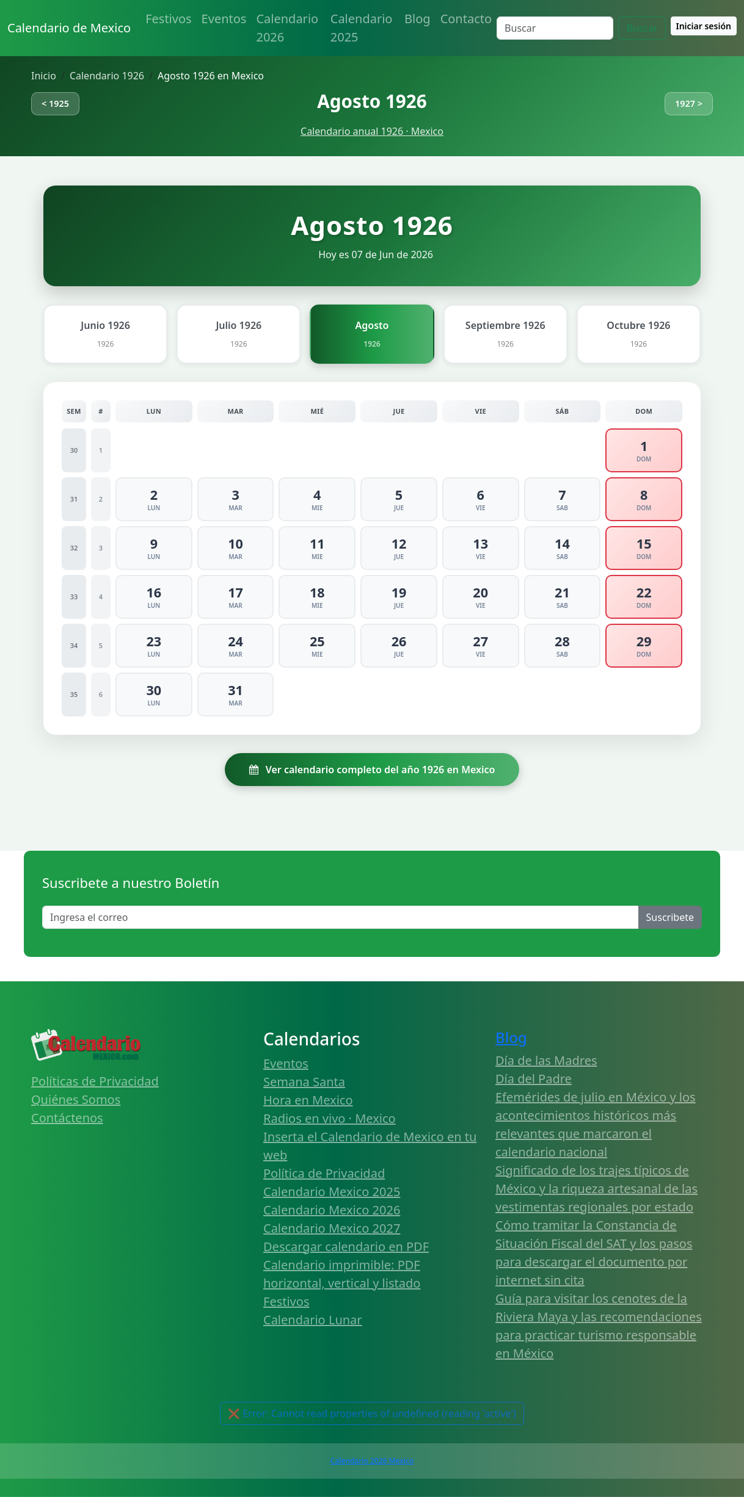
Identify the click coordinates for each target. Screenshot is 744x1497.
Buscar (641, 28)
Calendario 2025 (361, 27)
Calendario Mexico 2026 (331, 1210)
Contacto (466, 18)
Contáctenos (67, 1117)
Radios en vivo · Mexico (329, 1118)
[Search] (555, 28)
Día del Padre (533, 1078)
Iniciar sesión (704, 26)
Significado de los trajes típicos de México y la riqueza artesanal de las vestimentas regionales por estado (596, 1188)
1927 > (688, 103)
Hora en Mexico (308, 1100)
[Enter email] (340, 917)
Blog (417, 18)
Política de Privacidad (324, 1173)
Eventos (224, 18)
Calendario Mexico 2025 (331, 1191)
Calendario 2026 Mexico (372, 1461)
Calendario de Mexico (69, 28)
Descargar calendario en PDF (346, 1246)
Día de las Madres (546, 1060)
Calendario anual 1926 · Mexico (372, 131)
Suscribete (670, 917)
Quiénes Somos (75, 1099)
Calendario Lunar (312, 1319)
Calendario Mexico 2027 (331, 1228)
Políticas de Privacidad (95, 1081)
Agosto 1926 (371, 101)
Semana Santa (304, 1081)
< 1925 (55, 103)
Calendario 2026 (287, 27)
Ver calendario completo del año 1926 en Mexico (372, 769)
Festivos (168, 18)
